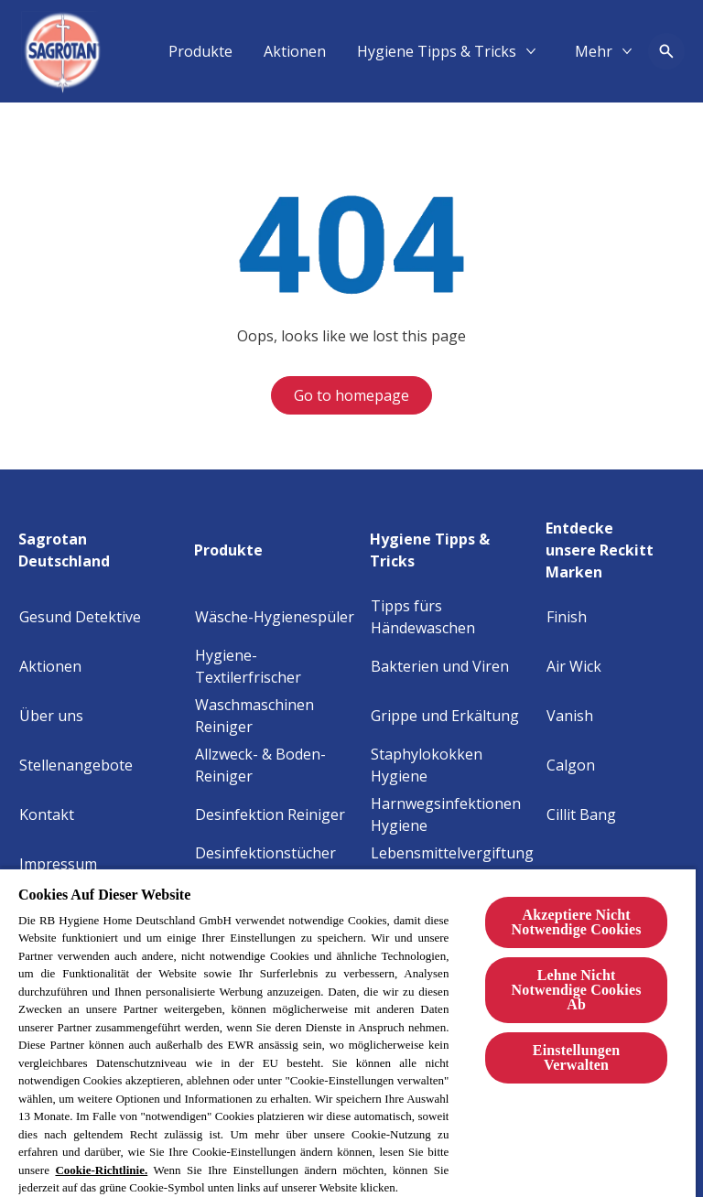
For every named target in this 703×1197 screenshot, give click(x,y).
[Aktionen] (513, 51)
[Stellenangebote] (76, 765)
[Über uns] (51, 716)
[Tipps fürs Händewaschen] (453, 617)
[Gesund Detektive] (80, 617)
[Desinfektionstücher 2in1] (277, 864)
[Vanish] (570, 716)
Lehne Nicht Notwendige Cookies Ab (577, 989)
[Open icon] (666, 51)
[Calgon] (571, 765)
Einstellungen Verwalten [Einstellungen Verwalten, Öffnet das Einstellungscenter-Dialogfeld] (576, 1057)
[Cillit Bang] (581, 814)
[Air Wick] (574, 666)
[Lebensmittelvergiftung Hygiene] (453, 864)
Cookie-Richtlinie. (101, 1170)
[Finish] (567, 617)
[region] (348, 1032)
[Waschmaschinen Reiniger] (277, 716)
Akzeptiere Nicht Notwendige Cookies (577, 922)
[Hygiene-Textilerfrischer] (277, 666)
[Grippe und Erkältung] (445, 716)
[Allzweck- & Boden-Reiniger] (277, 765)
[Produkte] (418, 51)
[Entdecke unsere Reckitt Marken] (615, 544)
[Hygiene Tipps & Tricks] (453, 544)
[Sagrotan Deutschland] (101, 544)
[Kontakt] (46, 814)
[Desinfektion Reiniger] (270, 814)
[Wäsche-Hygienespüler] (274, 617)
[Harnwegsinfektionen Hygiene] (453, 814)
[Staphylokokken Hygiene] (453, 765)
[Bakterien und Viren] (440, 666)
